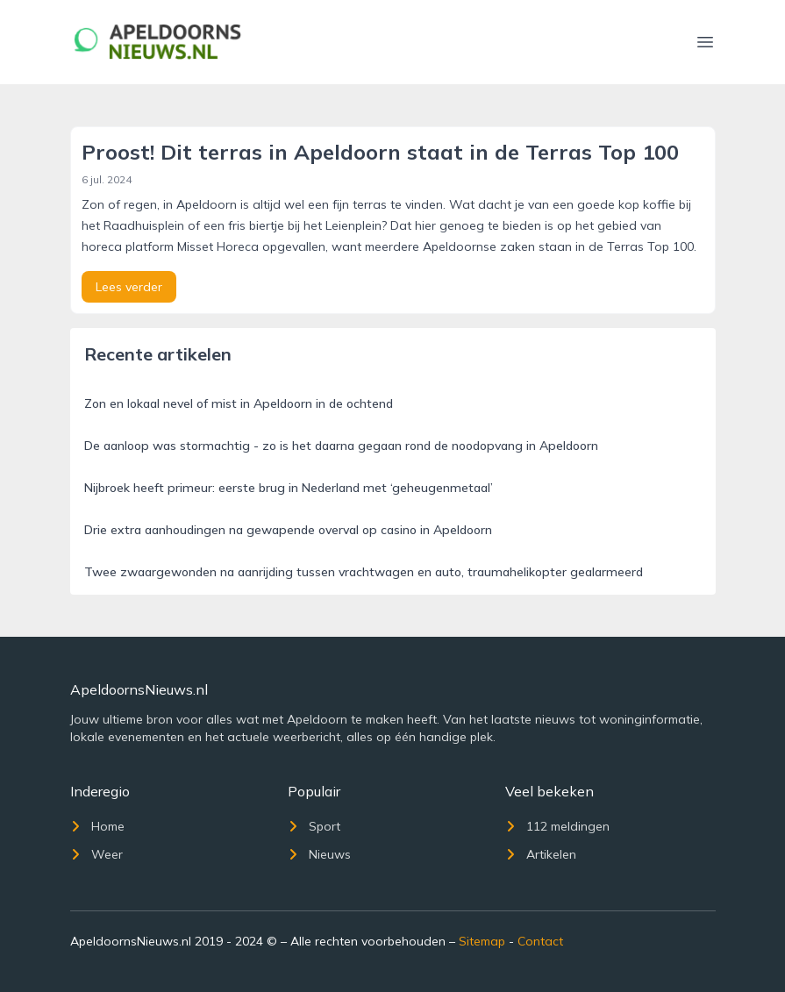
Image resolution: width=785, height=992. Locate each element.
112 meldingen (557, 826)
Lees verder (129, 287)
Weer (96, 854)
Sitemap (482, 941)
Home (97, 826)
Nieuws (319, 854)
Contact (540, 941)
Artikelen (540, 854)
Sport (314, 826)
